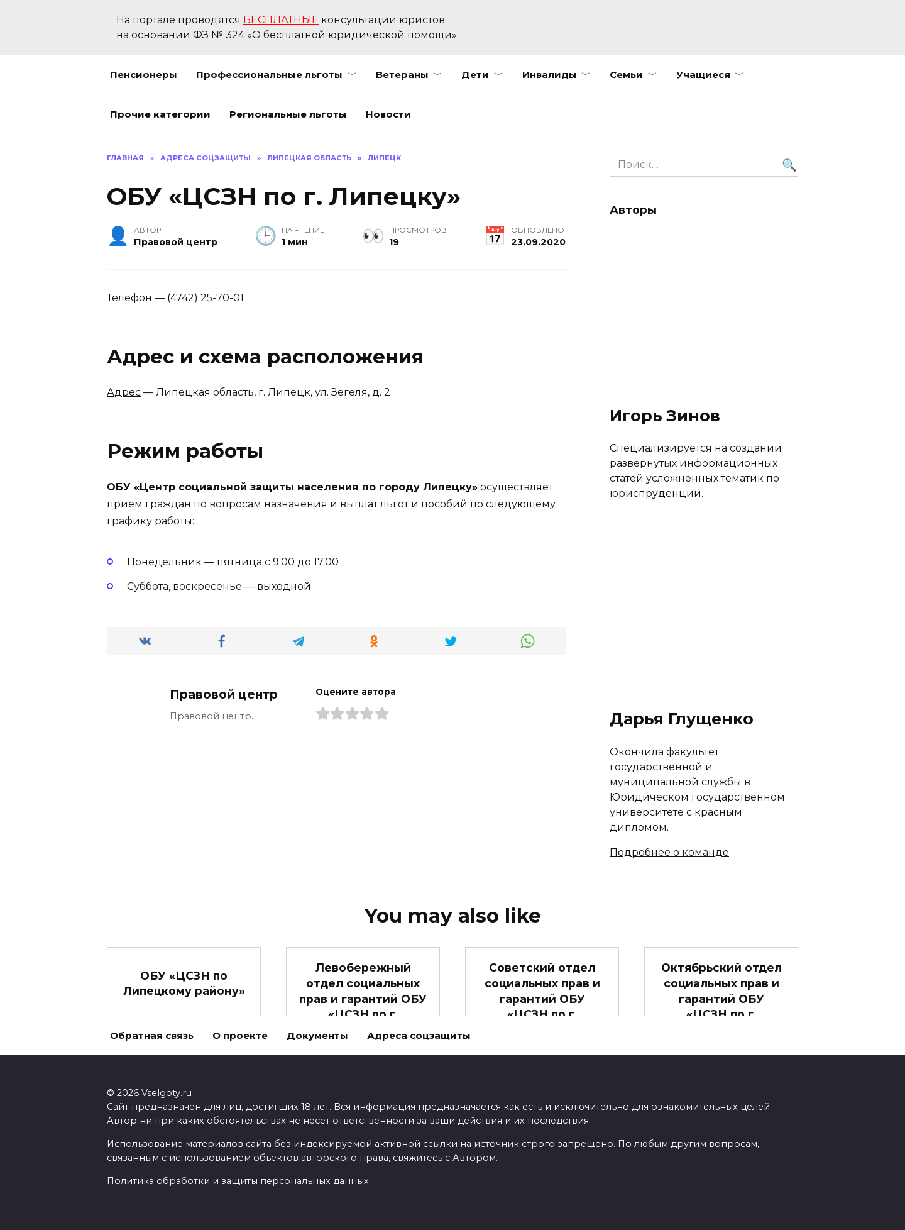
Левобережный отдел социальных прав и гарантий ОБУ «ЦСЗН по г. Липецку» (363, 998)
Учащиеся (703, 74)
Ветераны (402, 74)
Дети (475, 74)
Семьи (626, 74)
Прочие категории (160, 114)
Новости (388, 114)
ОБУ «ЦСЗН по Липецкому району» (184, 982)
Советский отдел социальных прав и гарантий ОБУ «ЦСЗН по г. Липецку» (542, 998)
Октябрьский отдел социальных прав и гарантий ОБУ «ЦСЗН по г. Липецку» (721, 998)
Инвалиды (549, 74)
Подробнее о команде (669, 852)
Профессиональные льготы (269, 74)
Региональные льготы (288, 114)
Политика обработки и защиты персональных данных (238, 1181)
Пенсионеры (143, 74)
